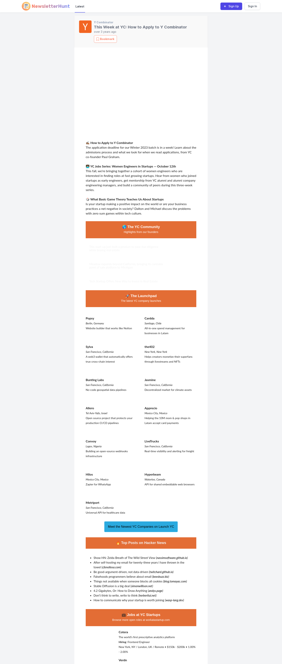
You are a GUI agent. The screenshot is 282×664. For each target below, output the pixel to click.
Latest (80, 6)
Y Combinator (103, 22)
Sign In (252, 6)
